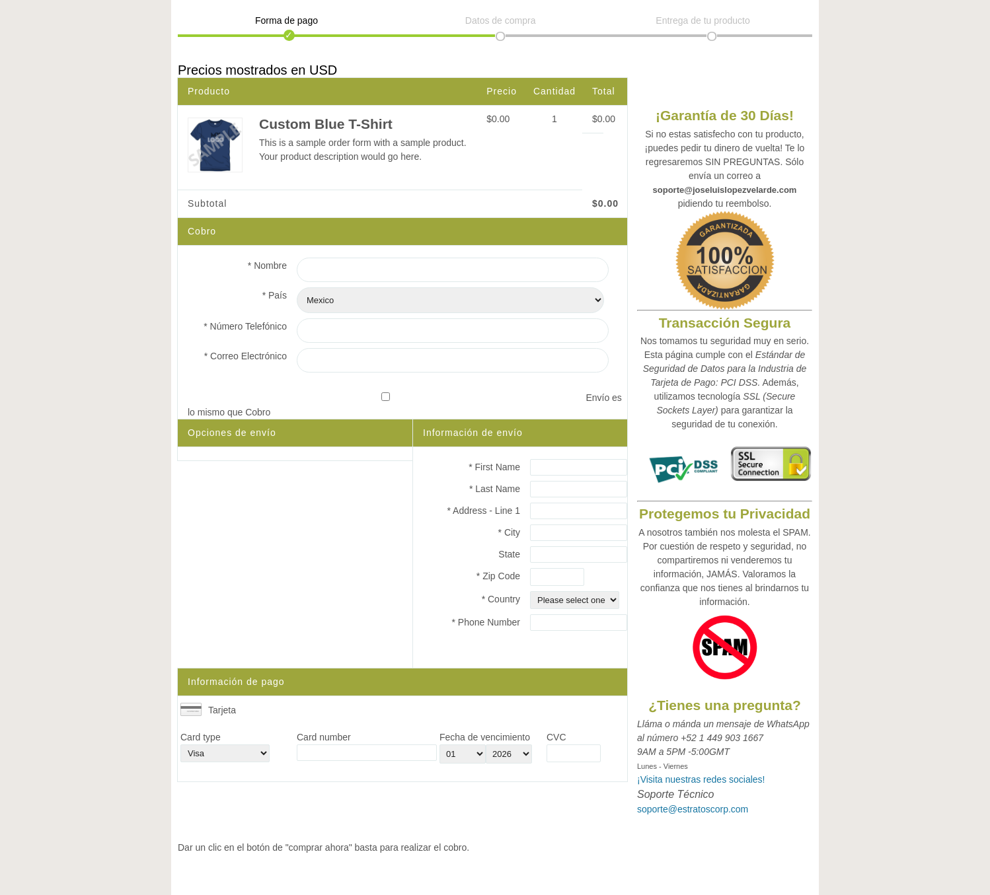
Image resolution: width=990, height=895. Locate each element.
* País (274, 295)
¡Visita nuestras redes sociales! (701, 779)
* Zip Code (498, 576)
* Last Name (494, 488)
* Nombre (267, 265)
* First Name (494, 467)
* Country (501, 599)
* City (509, 532)
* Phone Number (485, 622)
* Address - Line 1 (483, 510)
